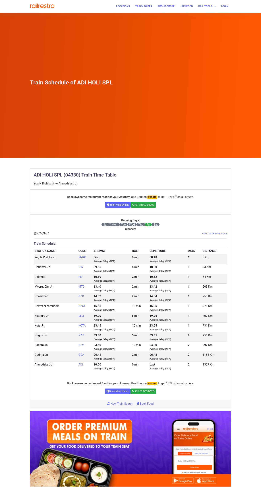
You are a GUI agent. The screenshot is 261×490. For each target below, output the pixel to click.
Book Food (145, 403)
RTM (81, 345)
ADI (80, 364)
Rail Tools (205, 6)
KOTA (82, 325)
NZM (81, 306)
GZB (81, 296)
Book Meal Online (118, 204)
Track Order (143, 6)
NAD (81, 335)
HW (80, 267)
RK (80, 277)
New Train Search (120, 403)
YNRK (82, 257)
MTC (81, 286)
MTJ (81, 315)
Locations (123, 6)
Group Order (166, 6)
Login (224, 6)
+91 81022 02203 (143, 204)
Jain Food (186, 6)
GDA (81, 354)
